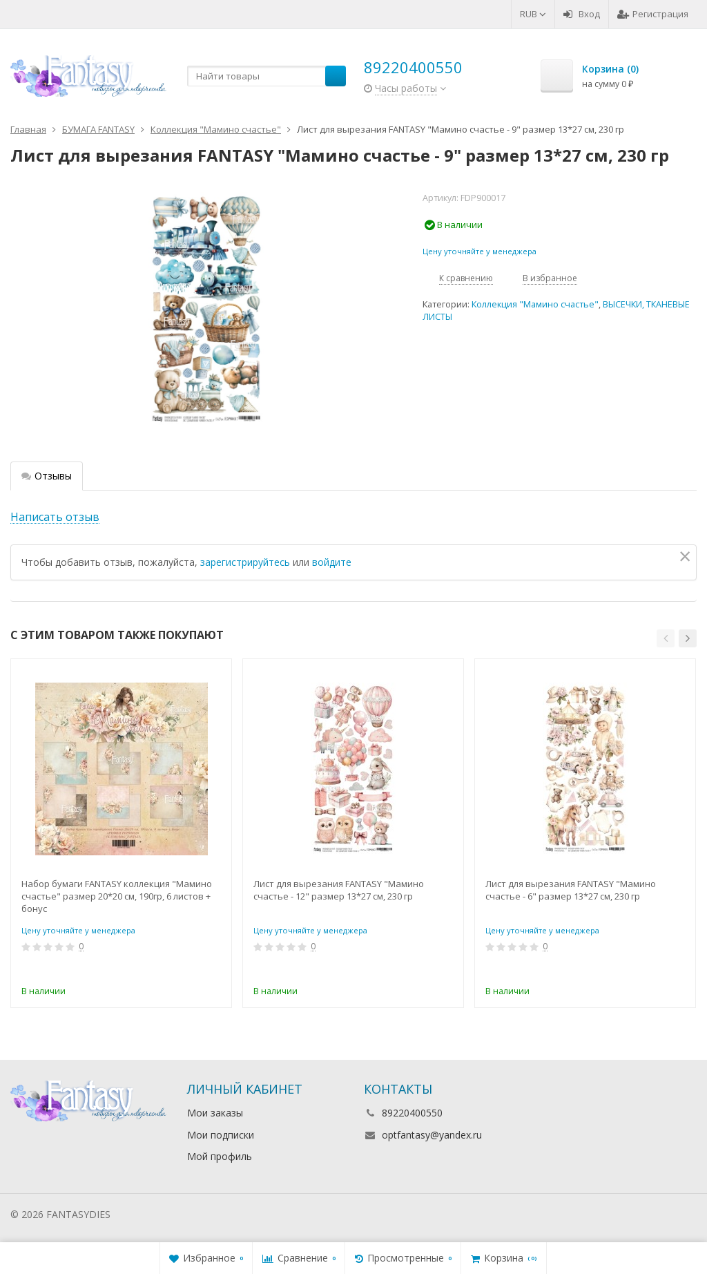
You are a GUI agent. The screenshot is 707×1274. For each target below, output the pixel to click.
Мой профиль (219, 1156)
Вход (581, 14)
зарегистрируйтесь (245, 562)
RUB (533, 14)
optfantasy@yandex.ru (432, 1134)
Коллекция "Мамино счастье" (535, 304)
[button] (666, 638)
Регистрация (652, 14)
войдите (331, 562)
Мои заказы (215, 1112)
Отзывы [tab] (46, 475)
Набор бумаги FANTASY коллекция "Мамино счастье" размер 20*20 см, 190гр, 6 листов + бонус (116, 896)
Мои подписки (220, 1134)
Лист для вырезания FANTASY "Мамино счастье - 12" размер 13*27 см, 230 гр (338, 889)
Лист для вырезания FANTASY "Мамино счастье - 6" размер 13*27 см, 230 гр (570, 889)
